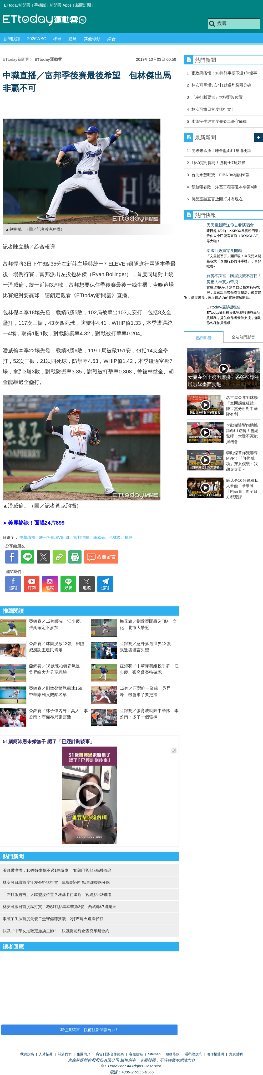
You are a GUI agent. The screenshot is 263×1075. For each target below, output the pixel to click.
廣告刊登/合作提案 (110, 1054)
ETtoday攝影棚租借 (201, 296)
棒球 (57, 39)
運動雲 (49, 20)
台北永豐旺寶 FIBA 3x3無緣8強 (220, 175)
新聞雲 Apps (61, 5)
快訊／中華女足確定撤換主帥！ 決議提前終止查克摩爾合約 (56, 931)
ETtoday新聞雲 (17, 5)
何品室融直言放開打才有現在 (217, 199)
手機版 (40, 5)
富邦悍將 (81, 537)
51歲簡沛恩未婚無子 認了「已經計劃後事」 (49, 741)
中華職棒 (27, 537)
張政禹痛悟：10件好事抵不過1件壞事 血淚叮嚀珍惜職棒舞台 (57, 870)
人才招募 (46, 1054)
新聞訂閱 (83, 5)
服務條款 (172, 1054)
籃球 (72, 39)
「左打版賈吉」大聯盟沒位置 (217, 97)
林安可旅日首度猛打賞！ (213, 109)
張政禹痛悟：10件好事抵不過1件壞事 (224, 73)
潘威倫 (99, 537)
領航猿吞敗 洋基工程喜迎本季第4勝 (224, 187)
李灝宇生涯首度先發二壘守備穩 (219, 121)
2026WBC (36, 39)
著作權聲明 (215, 1054)
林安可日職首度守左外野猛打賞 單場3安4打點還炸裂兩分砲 (56, 882)
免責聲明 (236, 1054)
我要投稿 (27, 1054)
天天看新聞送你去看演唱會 (207, 225)
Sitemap (154, 1054)
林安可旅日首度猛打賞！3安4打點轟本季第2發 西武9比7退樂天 (59, 906)
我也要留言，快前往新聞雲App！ (89, 1029)
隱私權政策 (193, 1054)
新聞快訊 (11, 39)
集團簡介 (83, 1054)
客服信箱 (136, 1054)
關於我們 (65, 1054)
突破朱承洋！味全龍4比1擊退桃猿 (221, 150)
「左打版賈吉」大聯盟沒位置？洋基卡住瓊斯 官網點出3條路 (57, 894)
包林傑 (115, 537)
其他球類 (92, 39)
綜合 (111, 39)
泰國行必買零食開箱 (202, 245)
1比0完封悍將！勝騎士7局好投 (218, 162)
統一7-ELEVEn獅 (54, 537)
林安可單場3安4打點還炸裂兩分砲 (221, 85)
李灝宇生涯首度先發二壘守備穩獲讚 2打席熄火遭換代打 (53, 918)
